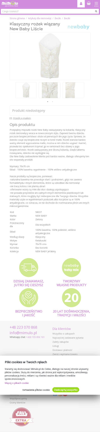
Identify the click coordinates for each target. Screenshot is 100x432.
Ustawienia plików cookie (36, 389)
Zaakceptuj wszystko (65, 389)
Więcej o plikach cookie (17, 382)
